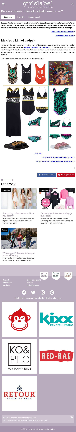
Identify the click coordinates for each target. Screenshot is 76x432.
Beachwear (8, 17)
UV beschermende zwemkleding (61, 161)
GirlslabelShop (33, 285)
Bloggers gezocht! (34, 280)
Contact (6, 280)
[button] (46, 175)
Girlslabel (6, 285)
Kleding (4, 230)
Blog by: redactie (34, 17)
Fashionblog (6, 190)
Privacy (30, 283)
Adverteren (7, 283)
